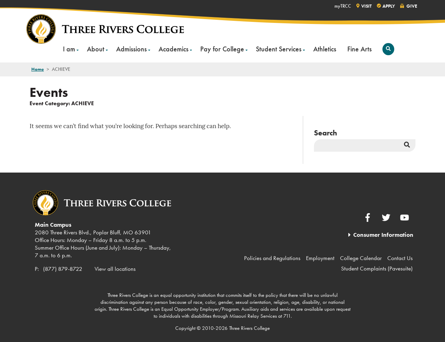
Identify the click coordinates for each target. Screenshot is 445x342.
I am (69, 48)
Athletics (324, 48)
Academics (173, 48)
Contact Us (400, 258)
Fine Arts (359, 48)
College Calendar (361, 258)
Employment (320, 258)
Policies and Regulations (272, 258)
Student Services (278, 48)
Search (325, 133)
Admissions (131, 48)
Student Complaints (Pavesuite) (377, 268)
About (95, 48)
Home (37, 69)
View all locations (115, 269)
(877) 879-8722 (62, 269)
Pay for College (222, 48)
